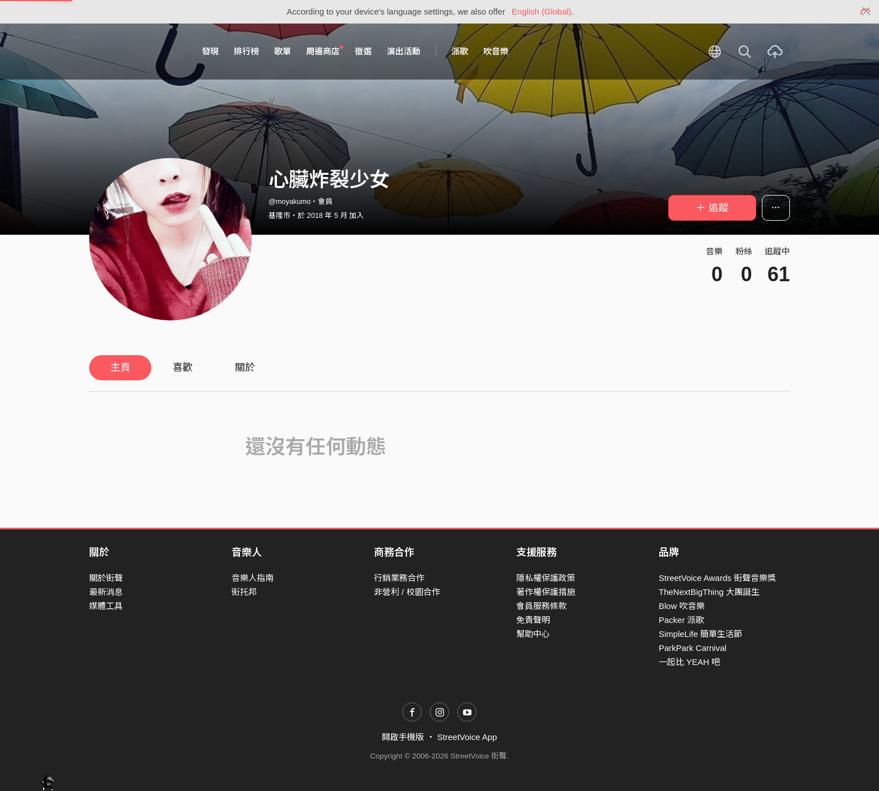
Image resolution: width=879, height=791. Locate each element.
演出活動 (403, 51)
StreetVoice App (467, 737)
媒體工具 (106, 606)
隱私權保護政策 (545, 578)
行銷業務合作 (399, 578)
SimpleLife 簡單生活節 (700, 634)
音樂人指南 (253, 578)
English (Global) (542, 11)
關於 (245, 367)
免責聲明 (533, 620)
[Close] (866, 11)
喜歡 (183, 367)
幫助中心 (533, 634)
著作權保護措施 (545, 592)
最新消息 (106, 592)
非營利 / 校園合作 (407, 592)
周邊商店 (324, 51)
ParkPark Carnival (693, 648)
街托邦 (244, 592)
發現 (210, 51)
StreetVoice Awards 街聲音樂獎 (717, 578)
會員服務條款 (541, 606)
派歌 (459, 51)
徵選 (363, 51)
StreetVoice (135, 51)
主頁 (120, 367)
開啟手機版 (403, 737)
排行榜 (246, 51)
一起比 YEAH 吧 (689, 662)
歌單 (282, 51)
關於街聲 (106, 578)
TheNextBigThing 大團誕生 (709, 592)
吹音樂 (495, 51)
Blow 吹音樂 (682, 606)
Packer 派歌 (681, 620)
